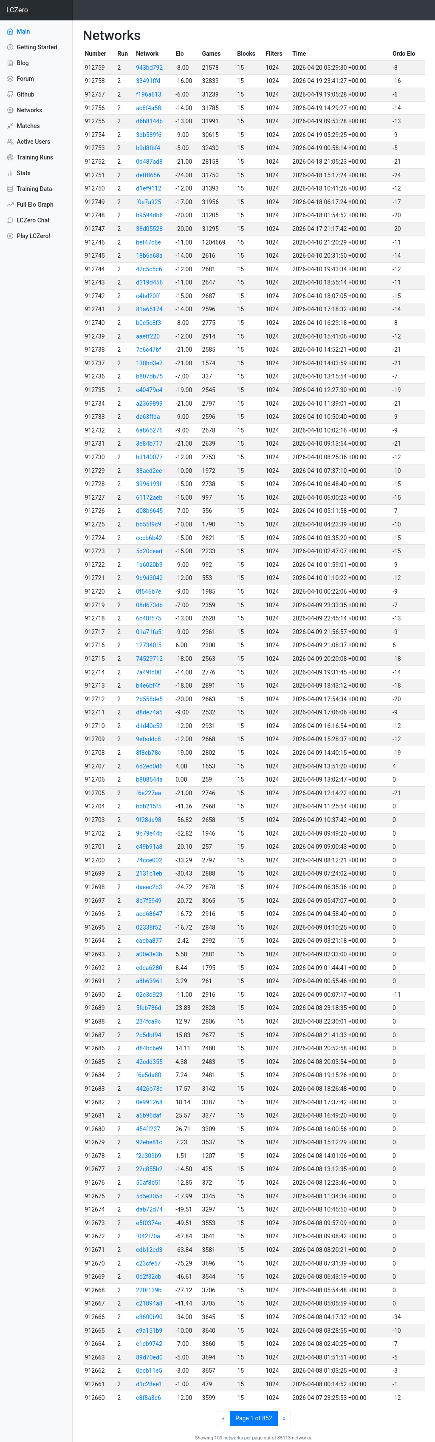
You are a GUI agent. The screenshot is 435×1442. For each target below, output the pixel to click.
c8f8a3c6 (148, 1397)
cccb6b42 (149, 538)
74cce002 (149, 860)
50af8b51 (148, 1182)
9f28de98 (148, 819)
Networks (24, 110)
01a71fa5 (148, 632)
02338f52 (148, 927)
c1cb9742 (149, 1343)
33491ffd (148, 80)
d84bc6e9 (149, 1048)
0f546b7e (148, 591)
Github (20, 94)
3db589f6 (148, 134)
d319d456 (149, 282)
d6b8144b (149, 121)
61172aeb (149, 497)
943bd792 (149, 67)
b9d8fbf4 (148, 148)
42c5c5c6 (149, 269)
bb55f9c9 (148, 524)
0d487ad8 (149, 161)
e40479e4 (149, 390)
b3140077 (149, 457)
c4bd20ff (148, 296)
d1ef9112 (148, 188)
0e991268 (149, 1102)
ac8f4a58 (148, 108)
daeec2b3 (149, 887)
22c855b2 (149, 1169)
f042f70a (148, 1236)
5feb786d (148, 1007)
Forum (20, 78)
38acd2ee (149, 470)
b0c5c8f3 (148, 322)
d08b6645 (149, 510)
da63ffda (148, 416)
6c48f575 (148, 618)
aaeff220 (148, 336)
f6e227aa (148, 793)
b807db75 (149, 376)
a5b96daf (148, 1115)
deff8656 (148, 175)
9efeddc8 (148, 739)
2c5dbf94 (148, 1035)
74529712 (149, 658)
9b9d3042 (149, 578)
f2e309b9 (148, 1155)
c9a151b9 (149, 1330)
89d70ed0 (149, 1357)
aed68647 (149, 913)
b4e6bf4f (148, 685)
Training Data (29, 188)
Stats (19, 173)
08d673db (149, 605)
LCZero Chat (28, 220)
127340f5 (148, 645)
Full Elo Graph (30, 204)
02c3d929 (149, 994)
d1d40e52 (149, 725)
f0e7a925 (148, 202)
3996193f (148, 484)
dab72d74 (149, 1209)
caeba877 (149, 940)
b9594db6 (149, 215)
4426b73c (149, 1088)
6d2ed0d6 (149, 766)
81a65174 (149, 309)
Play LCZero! (28, 236)
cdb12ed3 (149, 1249)
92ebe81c (149, 1142)
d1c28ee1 (149, 1384)
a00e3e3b (149, 954)
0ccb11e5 (149, 1370)
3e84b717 (149, 443)
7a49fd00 (148, 672)
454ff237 (148, 1129)
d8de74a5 (149, 712)
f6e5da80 (148, 1075)
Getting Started (32, 47)
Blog (18, 63)
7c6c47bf (148, 349)
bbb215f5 (148, 806)
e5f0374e (148, 1223)
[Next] (284, 1418)
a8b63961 (149, 981)
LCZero (17, 10)
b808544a (149, 779)
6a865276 (149, 430)
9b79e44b (149, 833)
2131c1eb (149, 873)
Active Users (28, 141)
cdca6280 (149, 967)
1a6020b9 (149, 564)
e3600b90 (149, 1317)
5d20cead (149, 551)
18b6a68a (149, 255)
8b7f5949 (148, 900)
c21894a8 (149, 1303)
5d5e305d (149, 1196)
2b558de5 (149, 699)
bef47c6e (148, 242)
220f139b (148, 1290)
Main (30, 31)
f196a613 (148, 94)
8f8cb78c (148, 752)
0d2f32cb (148, 1276)
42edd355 (149, 1061)
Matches (23, 125)
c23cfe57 (148, 1263)
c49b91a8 (149, 846)
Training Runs (30, 157)
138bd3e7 (149, 363)
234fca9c (148, 1021)
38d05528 (149, 228)
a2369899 (149, 403)
